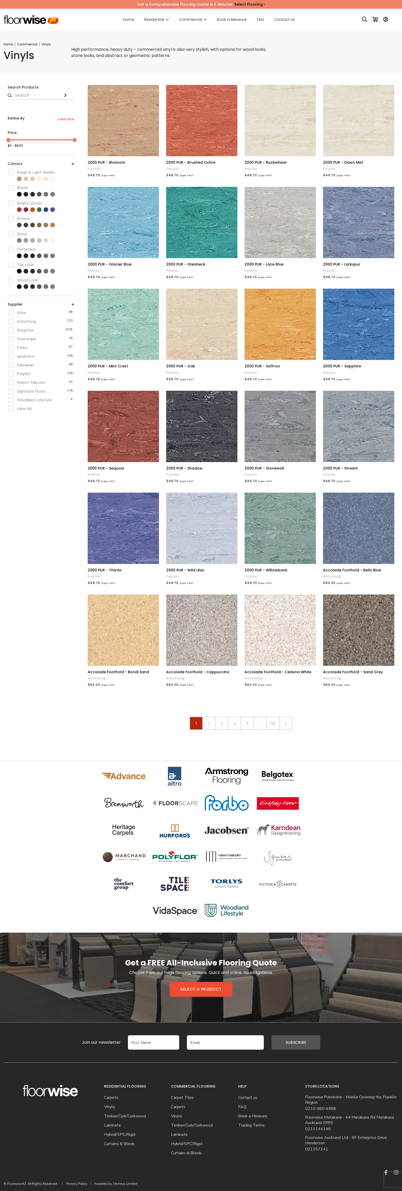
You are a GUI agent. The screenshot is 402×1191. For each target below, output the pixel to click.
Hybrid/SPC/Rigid (119, 1134)
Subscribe (296, 1042)
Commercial (190, 19)
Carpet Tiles (182, 1097)
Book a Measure (232, 19)
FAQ (260, 19)
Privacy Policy (76, 1184)
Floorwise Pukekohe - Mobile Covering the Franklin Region (351, 1100)
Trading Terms (251, 1125)
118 (273, 723)
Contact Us (284, 19)
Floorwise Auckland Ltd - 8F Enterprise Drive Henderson (346, 1140)
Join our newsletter (93, 1042)
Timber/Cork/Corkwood (125, 1116)
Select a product (201, 989)
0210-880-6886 (320, 1108)
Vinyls (109, 1107)
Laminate (112, 1125)
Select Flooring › (249, 4)
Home (128, 19)
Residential (154, 19)
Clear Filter (65, 119)
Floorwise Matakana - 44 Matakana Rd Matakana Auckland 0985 (349, 1120)
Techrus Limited (125, 1184)
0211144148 (318, 1129)
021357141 (316, 1149)
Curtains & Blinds (119, 1144)
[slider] (8, 140)
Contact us (247, 1097)
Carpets (111, 1097)
